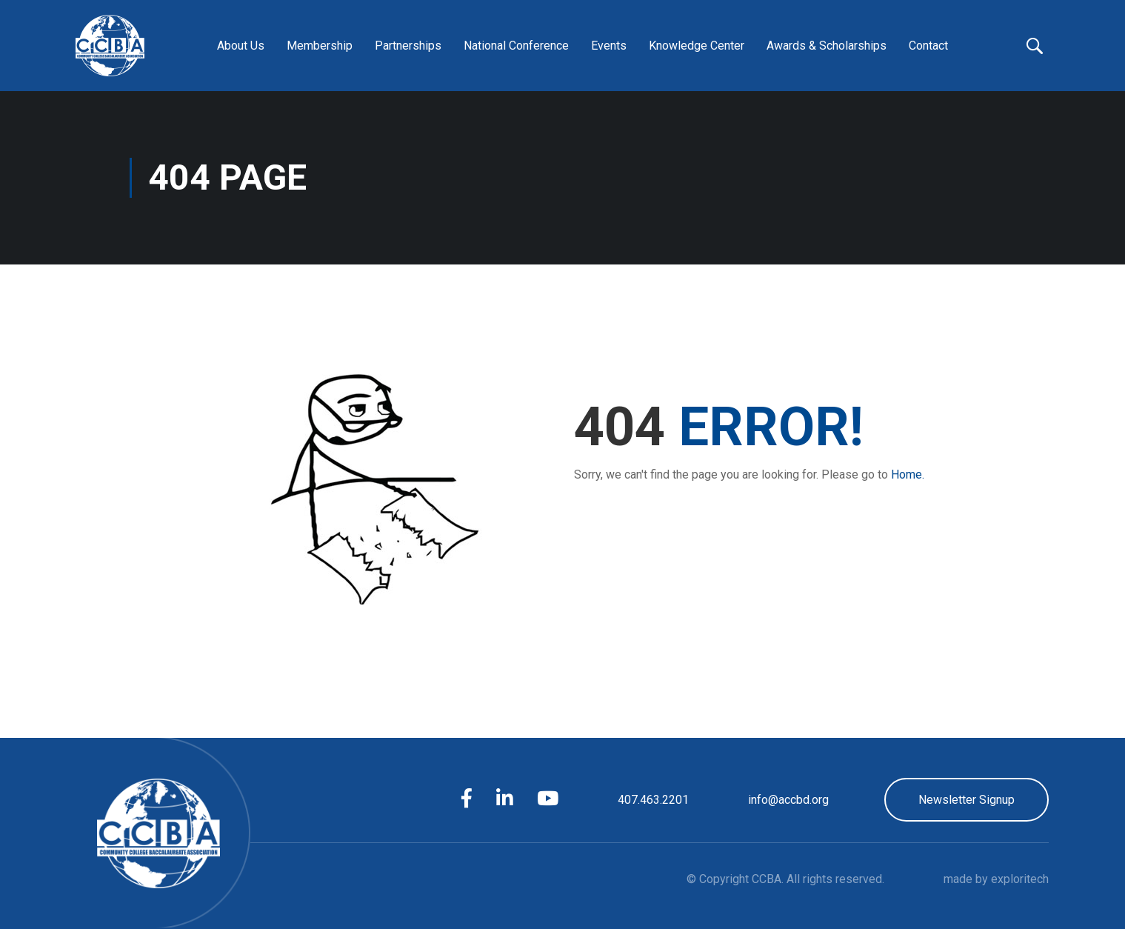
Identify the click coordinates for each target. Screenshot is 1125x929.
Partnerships (408, 46)
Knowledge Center (696, 46)
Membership (320, 46)
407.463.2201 (653, 800)
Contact (928, 46)
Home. (907, 474)
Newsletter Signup (966, 800)
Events (609, 46)
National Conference (516, 46)
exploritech (1020, 879)
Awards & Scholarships (827, 46)
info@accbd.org (788, 800)
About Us (240, 46)
